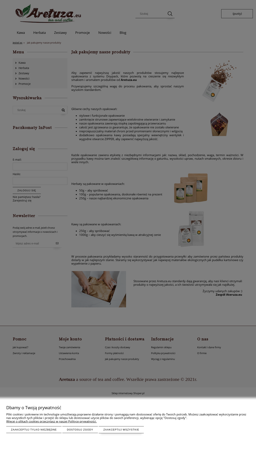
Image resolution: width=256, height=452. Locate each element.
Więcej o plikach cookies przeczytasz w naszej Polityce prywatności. (51, 421)
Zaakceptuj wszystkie (121, 429)
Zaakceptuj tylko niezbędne (34, 429)
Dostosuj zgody (80, 429)
